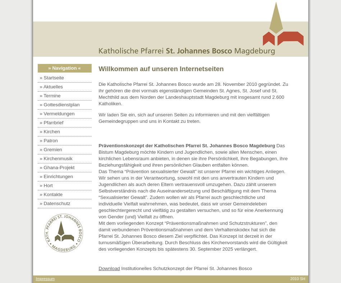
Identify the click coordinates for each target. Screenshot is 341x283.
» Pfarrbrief (52, 122)
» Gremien (51, 149)
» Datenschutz (55, 203)
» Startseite (52, 77)
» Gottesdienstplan (60, 104)
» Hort (46, 185)
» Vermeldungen (57, 113)
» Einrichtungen (56, 176)
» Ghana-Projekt (57, 167)
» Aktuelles (51, 86)
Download (109, 268)
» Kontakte (51, 194)
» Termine (50, 95)
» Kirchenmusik (56, 158)
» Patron (49, 140)
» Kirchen (50, 131)
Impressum (45, 279)
